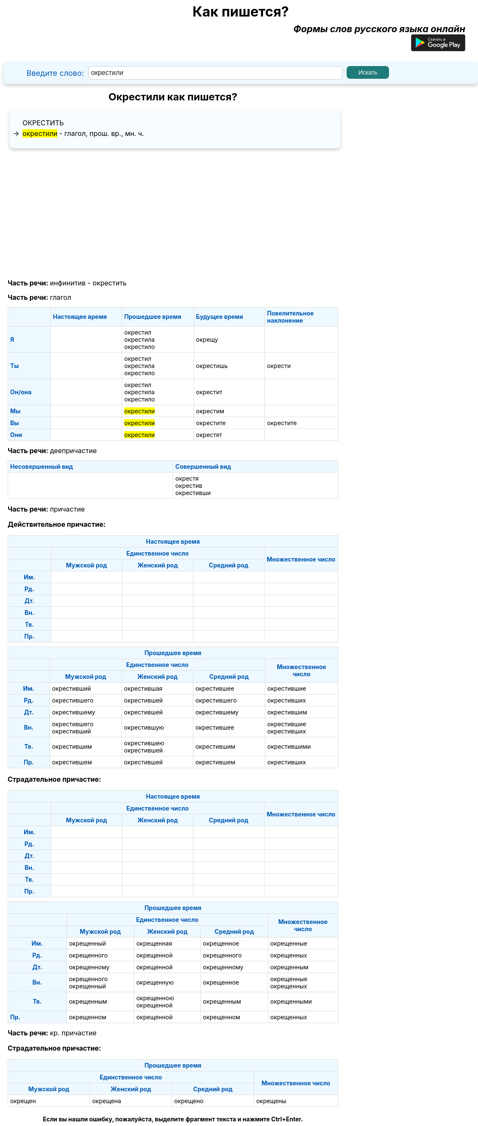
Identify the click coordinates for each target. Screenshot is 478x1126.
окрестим (210, 411)
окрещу (207, 339)
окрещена (106, 1100)
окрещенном (87, 1017)
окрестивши (193, 492)
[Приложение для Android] (438, 47)
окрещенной (154, 955)
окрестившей (143, 700)
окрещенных (288, 955)
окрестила (139, 339)
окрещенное (221, 943)
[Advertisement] (172, 214)
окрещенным (289, 967)
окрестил (137, 332)
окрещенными (291, 1001)
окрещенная (154, 943)
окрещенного (88, 955)
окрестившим (287, 712)
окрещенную (155, 982)
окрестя (187, 478)
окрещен (23, 1100)
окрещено (188, 1100)
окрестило (139, 346)
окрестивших (286, 700)
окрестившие (286, 688)
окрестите (211, 422)
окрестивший (71, 688)
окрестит (209, 392)
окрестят (209, 434)
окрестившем (72, 762)
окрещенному (89, 967)
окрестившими (289, 746)
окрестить (43, 123)
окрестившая (143, 688)
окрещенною (155, 998)
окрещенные (288, 943)
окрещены (271, 1100)
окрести (279, 365)
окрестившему (73, 712)
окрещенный (87, 943)
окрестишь (212, 365)
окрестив (189, 485)
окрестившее (214, 688)
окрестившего (73, 700)
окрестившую (144, 727)
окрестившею (144, 743)
